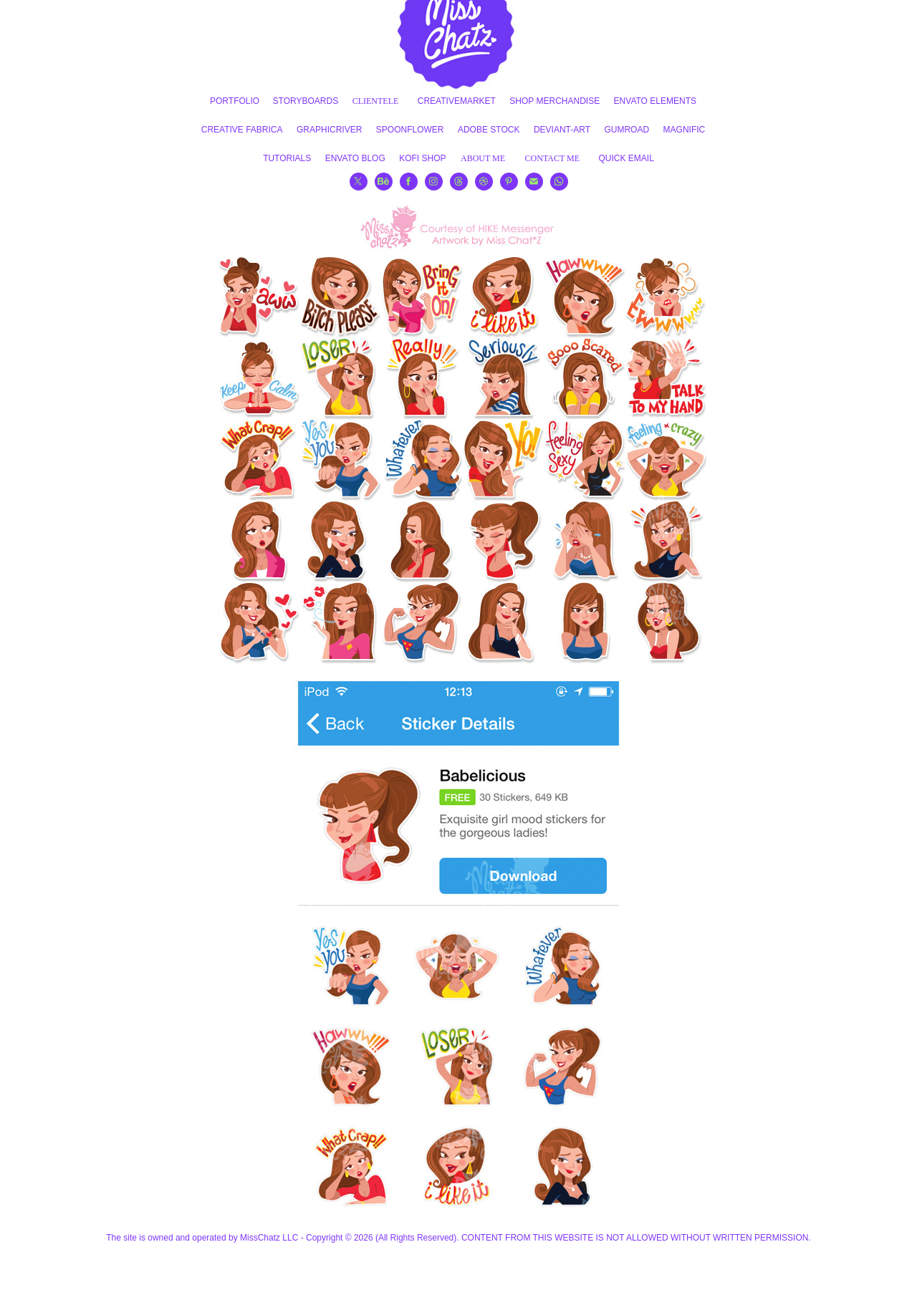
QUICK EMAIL (626, 158)
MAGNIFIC (684, 130)
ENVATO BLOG (355, 158)
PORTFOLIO (234, 101)
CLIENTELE (375, 101)
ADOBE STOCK (488, 130)
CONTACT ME (552, 158)
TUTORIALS (287, 158)
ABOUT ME (483, 158)
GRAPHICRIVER (329, 130)
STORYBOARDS (306, 101)
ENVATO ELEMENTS (655, 101)
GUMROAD (626, 130)
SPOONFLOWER (410, 130)
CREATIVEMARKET (457, 101)
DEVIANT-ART (562, 130)
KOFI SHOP (422, 158)
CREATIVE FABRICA (242, 130)
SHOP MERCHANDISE (554, 101)
